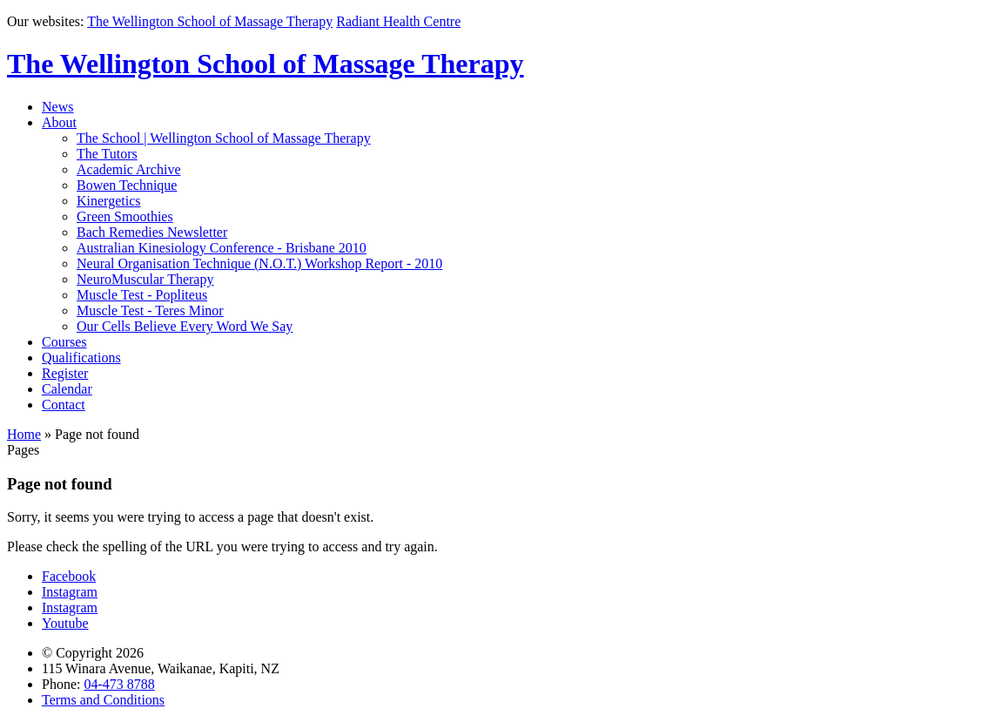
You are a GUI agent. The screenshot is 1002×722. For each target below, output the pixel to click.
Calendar (67, 388)
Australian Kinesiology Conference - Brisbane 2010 (222, 247)
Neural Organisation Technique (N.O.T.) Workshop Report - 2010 (259, 263)
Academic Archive (129, 169)
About (59, 122)
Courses (64, 341)
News (57, 106)
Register (65, 373)
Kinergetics (108, 200)
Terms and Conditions (103, 699)
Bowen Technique (127, 185)
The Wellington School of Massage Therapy (210, 21)
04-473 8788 (119, 684)
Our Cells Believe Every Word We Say (185, 326)
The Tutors (107, 153)
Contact (63, 404)
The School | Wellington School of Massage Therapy (224, 138)
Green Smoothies (125, 216)
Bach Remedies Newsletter (152, 232)
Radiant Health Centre (398, 21)
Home (24, 434)
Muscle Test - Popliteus (142, 294)
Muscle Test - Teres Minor (150, 310)
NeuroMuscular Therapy (145, 279)
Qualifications (81, 357)
